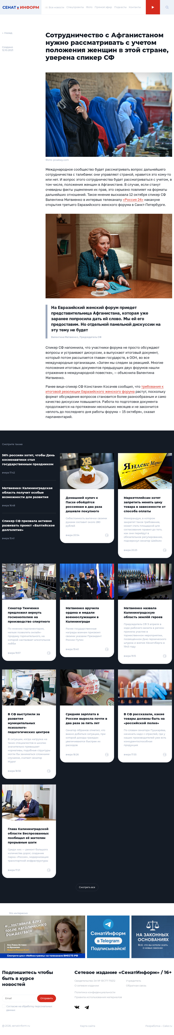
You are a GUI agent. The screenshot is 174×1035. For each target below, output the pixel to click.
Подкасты (120, 7)
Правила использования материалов (98, 997)
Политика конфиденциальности (94, 992)
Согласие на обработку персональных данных (29, 1008)
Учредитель (133, 980)
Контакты (135, 7)
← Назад (7, 32)
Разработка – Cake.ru (158, 1025)
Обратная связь (136, 985)
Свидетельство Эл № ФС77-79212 (94, 980)
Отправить (46, 998)
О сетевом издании (86, 985)
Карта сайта (87, 1025)
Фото (89, 7)
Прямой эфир (103, 7)
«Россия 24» (133, 200)
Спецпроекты (75, 7)
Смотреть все (87, 887)
